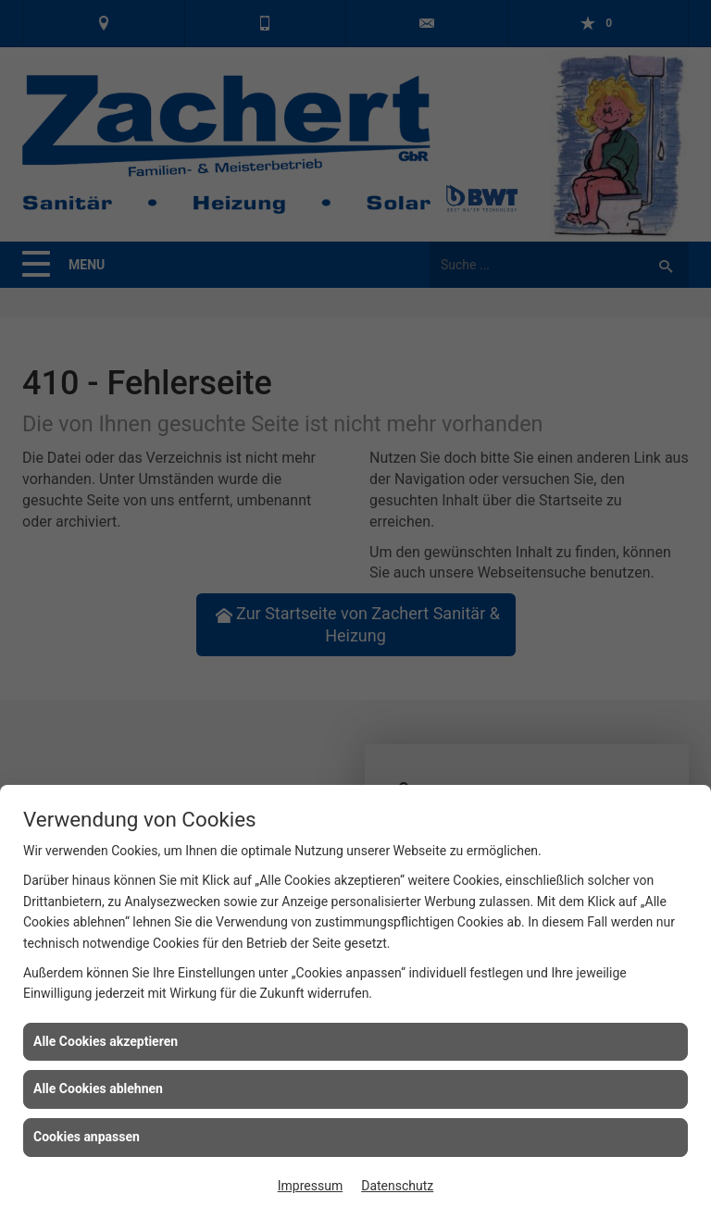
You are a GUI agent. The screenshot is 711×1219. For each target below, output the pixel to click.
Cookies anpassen (86, 1136)
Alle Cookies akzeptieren (105, 1041)
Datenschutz (397, 1185)
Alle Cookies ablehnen (98, 1088)
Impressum (310, 1185)
